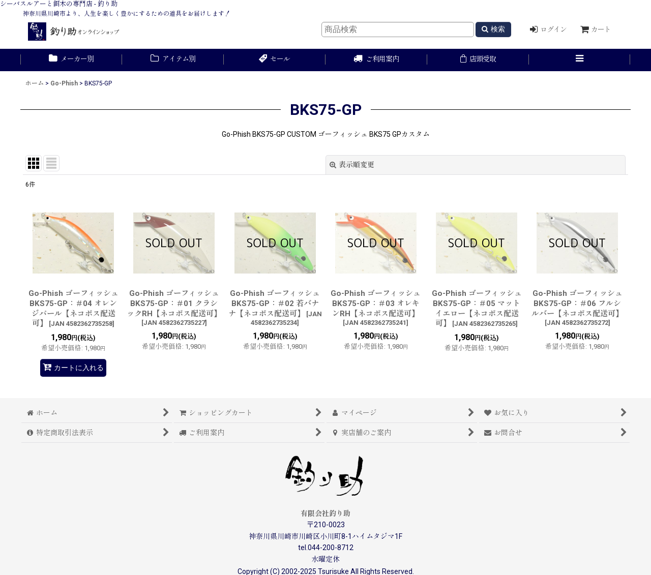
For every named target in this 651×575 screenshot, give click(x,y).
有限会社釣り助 (325, 513)
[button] (580, 60)
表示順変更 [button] (352, 165)
